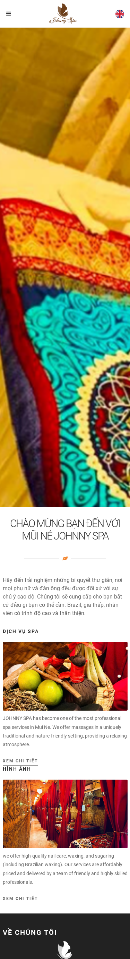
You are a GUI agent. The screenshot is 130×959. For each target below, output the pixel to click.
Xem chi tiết (20, 761)
